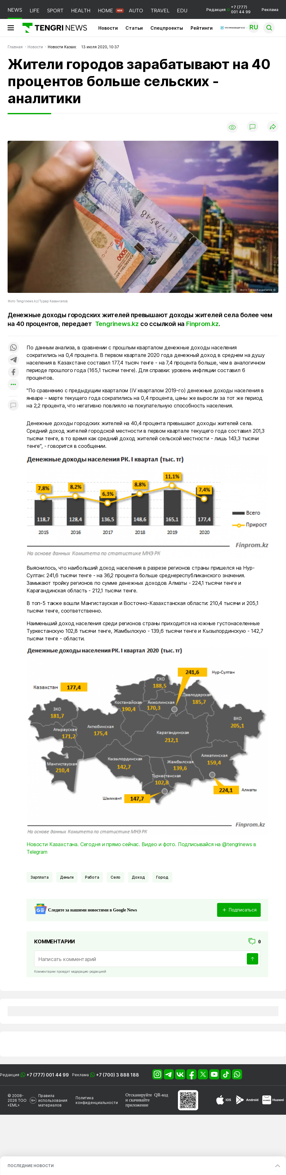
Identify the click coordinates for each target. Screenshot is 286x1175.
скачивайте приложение (137, 1102)
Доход (138, 877)
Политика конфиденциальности (97, 1100)
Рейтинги (202, 28)
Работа (92, 877)
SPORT (55, 11)
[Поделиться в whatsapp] (13, 348)
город (162, 877)
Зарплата (39, 877)
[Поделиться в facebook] (13, 372)
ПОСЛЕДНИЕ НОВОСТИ (31, 1165)
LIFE (35, 11)
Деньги (67, 877)
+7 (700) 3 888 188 (117, 1074)
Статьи (134, 28)
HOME (105, 11)
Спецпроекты (166, 28)
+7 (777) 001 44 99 (48, 1074)
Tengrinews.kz (117, 324)
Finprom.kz (202, 324)
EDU (182, 11)
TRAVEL (160, 11)
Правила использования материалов (52, 1100)
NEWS (15, 10)
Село (115, 877)
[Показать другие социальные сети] (13, 385)
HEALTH (80, 11)
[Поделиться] (272, 127)
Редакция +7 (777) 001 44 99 (228, 9)
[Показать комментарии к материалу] (13, 406)
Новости (108, 28)
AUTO (136, 11)
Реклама (270, 9)
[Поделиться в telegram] (13, 360)
